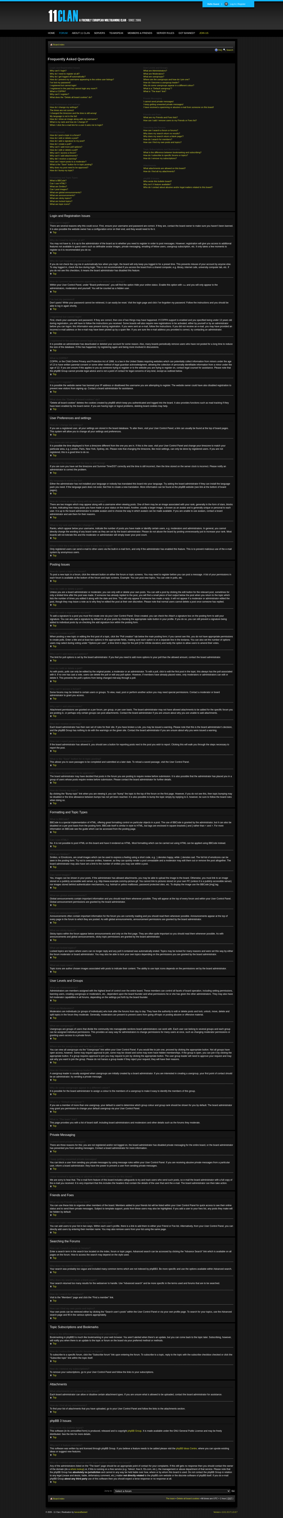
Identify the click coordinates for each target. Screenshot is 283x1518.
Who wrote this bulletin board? (157, 181)
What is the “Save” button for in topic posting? (71, 164)
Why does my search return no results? (161, 133)
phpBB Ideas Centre (186, 1448)
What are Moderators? (153, 74)
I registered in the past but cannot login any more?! (73, 88)
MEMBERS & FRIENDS (140, 33)
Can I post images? (59, 189)
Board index (58, 44)
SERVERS (99, 33)
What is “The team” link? (154, 91)
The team (170, 1498)
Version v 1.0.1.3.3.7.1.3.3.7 (225, 1512)
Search (229, 50)
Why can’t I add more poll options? (66, 147)
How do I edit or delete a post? (64, 138)
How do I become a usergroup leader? (161, 82)
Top (54, 232)
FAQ (220, 50)
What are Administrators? (155, 70)
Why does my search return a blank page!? (163, 136)
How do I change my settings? (64, 107)
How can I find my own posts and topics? (162, 142)
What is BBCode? (58, 180)
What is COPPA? (58, 91)
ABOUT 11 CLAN (81, 33)
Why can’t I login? (58, 70)
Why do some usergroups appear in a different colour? (168, 85)
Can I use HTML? (58, 183)
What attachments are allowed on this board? (164, 168)
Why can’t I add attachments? (64, 155)
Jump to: (108, 1490)
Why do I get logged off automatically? (68, 76)
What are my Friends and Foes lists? (160, 117)
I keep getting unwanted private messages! (163, 104)
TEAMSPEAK (116, 33)
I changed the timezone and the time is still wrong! (73, 113)
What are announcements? (62, 195)
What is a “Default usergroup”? (157, 88)
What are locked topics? (61, 201)
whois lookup (77, 1469)
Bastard (84, 1512)
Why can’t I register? (59, 94)
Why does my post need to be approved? (69, 167)
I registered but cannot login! (63, 85)
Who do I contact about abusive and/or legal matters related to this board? (178, 187)
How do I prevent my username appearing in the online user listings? (82, 79)
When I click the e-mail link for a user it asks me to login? (76, 125)
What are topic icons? (60, 204)
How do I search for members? (157, 139)
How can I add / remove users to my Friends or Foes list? (170, 120)
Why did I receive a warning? (63, 159)
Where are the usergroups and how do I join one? (166, 79)
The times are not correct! (62, 110)
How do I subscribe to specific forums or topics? (165, 155)
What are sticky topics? (61, 198)
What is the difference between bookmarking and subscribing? (172, 152)
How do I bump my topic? (62, 170)
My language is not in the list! (63, 116)
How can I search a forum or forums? (160, 130)
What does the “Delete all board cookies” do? (71, 97)
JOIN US (203, 33)
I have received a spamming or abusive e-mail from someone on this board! (178, 107)
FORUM (63, 33)
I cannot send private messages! (158, 101)
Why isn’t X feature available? (157, 184)
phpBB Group (135, 1430)
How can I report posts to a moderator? (68, 161)
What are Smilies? (58, 186)
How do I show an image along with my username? (74, 119)
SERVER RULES (165, 33)
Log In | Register (238, 4)
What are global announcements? (65, 192)
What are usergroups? (153, 76)
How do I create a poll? (61, 144)
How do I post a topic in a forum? (65, 135)
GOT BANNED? (187, 33)
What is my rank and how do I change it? (69, 122)
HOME (51, 33)
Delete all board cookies (188, 1498)
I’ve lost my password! (60, 82)
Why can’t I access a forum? (63, 153)
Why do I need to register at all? (65, 74)
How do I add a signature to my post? (67, 141)
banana (77, 1512)
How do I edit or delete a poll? (64, 150)
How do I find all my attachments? (159, 171)
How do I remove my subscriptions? (160, 158)
